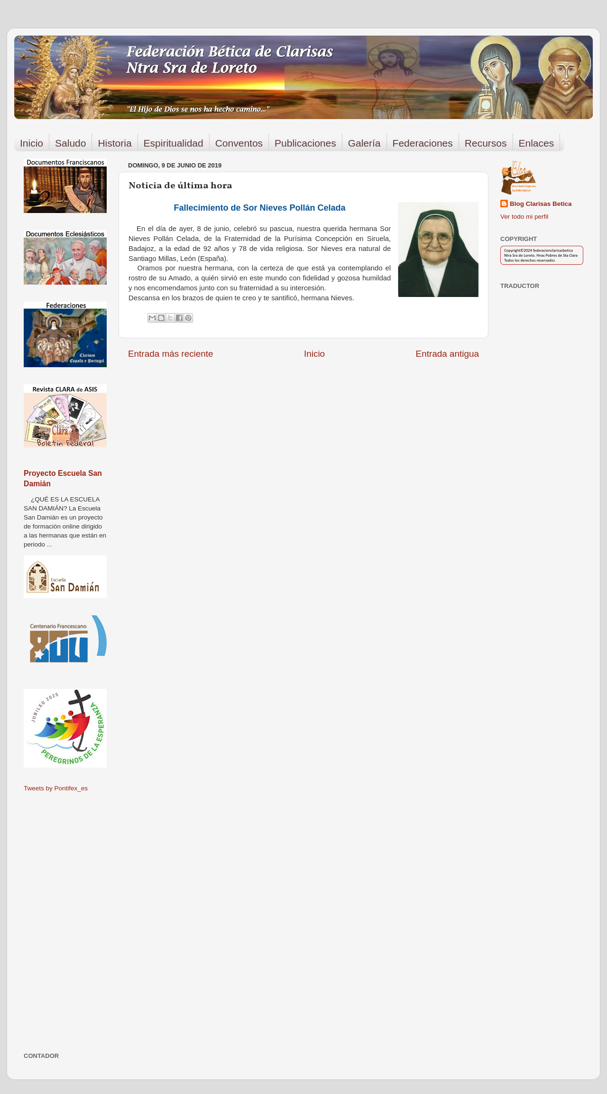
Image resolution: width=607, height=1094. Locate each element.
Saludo (70, 143)
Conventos (239, 143)
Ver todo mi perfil (524, 216)
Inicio (31, 143)
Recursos (486, 143)
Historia (114, 143)
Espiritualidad (173, 143)
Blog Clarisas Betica (541, 203)
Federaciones (423, 143)
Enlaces (536, 143)
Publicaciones (305, 143)
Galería (364, 143)
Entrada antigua (447, 354)
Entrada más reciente (170, 354)
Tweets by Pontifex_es (56, 788)
